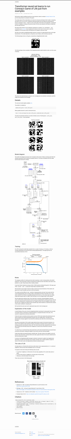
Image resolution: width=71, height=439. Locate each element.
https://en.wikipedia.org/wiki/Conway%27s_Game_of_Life (37, 393)
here (31, 103)
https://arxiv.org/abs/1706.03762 (42, 391)
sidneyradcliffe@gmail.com (20, 432)
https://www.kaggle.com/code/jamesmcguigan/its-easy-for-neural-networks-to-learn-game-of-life (36, 389)
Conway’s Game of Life (50, 16)
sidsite (17, 2)
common (24, 28)
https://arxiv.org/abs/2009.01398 (23, 385)
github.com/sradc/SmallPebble (44, 435)
